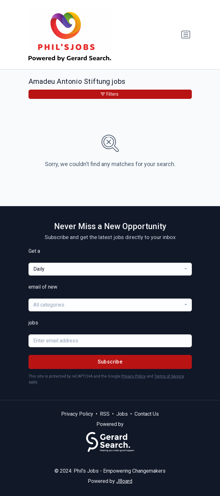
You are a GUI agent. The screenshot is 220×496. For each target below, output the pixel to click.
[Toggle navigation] (186, 34)
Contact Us (146, 414)
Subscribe (110, 362)
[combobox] (110, 269)
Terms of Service (169, 376)
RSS (105, 414)
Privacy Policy (133, 376)
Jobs (122, 414)
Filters (109, 94)
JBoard (124, 481)
